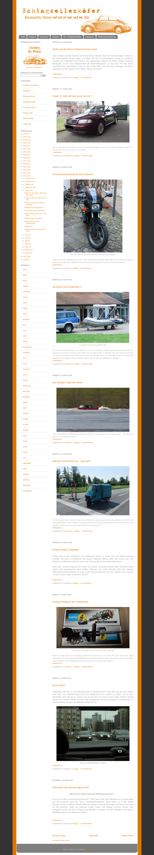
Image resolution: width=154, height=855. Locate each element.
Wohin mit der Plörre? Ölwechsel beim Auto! (75, 49)
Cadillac (26, 286)
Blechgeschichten (29, 96)
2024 (25, 140)
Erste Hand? (59, 685)
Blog (23, 37)
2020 (25, 152)
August (27, 190)
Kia (24, 358)
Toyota (25, 452)
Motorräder (27, 485)
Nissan (25, 402)
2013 (25, 173)
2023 (25, 143)
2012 (25, 176)
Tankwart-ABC (28, 113)
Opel (24, 408)
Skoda (25, 441)
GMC (25, 336)
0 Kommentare (87, 156)
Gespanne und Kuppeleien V (67, 287)
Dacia (25, 303)
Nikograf (32, 37)
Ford (24, 330)
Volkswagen (27, 463)
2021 (25, 149)
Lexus (25, 375)
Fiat (24, 325)
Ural (24, 458)
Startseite (93, 835)
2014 (25, 170)
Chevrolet (26, 292)
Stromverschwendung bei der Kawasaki (73, 174)
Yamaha (26, 474)
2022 (25, 146)
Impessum (89, 37)
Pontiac (25, 419)
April (26, 244)
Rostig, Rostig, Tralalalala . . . (67, 549)
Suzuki (25, 447)
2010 (25, 260)
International (27, 347)
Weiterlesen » (58, 74)
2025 (25, 137)
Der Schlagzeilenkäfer (72, 37)
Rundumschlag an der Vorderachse (70, 602)
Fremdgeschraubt (29, 107)
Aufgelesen (27, 91)
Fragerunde (27, 124)
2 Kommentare (86, 77)
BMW (25, 275)
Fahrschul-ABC (28, 118)
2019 (25, 155)
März (27, 247)
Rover (25, 436)
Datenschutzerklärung (107, 37)
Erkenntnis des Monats (31, 85)
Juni (26, 238)
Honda (25, 341)
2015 (25, 167)
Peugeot (26, 413)
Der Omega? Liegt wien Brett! (68, 382)
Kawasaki (26, 352)
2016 (25, 164)
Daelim (25, 308)
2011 (25, 256)
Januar (27, 253)
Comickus (44, 37)
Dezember (28, 178)
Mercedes (26, 391)
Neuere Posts (58, 835)
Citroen (25, 297)
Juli (26, 235)
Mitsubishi (26, 397)
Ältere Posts (127, 835)
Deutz (25, 314)
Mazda (25, 380)
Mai (26, 241)
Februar (28, 250)
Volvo (25, 469)
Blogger (88, 849)
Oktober (28, 184)
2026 (25, 134)
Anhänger (26, 480)
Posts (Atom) (65, 840)
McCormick (27, 386)
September (29, 187)
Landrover (26, 369)
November (28, 181)
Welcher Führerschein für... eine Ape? (72, 461)
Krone (25, 363)
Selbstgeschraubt (29, 102)
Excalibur (26, 319)
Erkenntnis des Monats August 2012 (71, 787)
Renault (25, 430)
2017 (25, 161)
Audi (24, 269)
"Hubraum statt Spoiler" (34, 67)
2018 (25, 158)
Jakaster (55, 37)
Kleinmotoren (27, 491)
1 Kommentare (86, 823)
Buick (25, 281)
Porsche (26, 424)
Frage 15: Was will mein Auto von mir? (72, 96)
